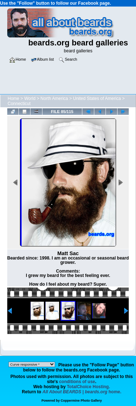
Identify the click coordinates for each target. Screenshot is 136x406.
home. (81, 391)
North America (54, 98)
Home (13, 98)
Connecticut (19, 103)
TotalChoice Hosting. (88, 386)
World (30, 98)
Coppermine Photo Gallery (81, 400)
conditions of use (77, 381)
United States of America (97, 98)
